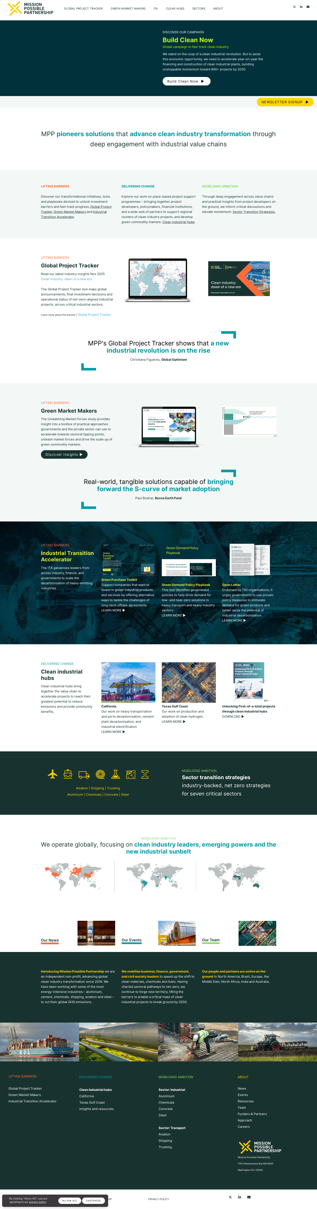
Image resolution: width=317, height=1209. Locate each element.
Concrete (111, 794)
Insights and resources (96, 1109)
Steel (125, 794)
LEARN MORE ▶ (113, 610)
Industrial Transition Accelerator (32, 1101)
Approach (245, 1120)
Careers (244, 1127)
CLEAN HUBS (175, 8)
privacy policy (37, 1202)
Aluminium (75, 794)
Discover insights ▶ (64, 454)
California (86, 1096)
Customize (93, 1200)
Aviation (82, 788)
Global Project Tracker (83, 8)
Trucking (113, 788)
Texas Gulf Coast (92, 1102)
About (218, 8)
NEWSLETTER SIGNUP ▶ (285, 102)
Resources (246, 1101)
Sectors (198, 8)
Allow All (70, 1200)
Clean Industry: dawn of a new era (66, 279)
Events (243, 1095)
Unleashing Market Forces (67, 419)
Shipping (97, 788)
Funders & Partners (252, 1114)
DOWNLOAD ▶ (233, 716)
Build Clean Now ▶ (186, 81)
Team (242, 1108)
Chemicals (94, 794)
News (242, 1088)
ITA (156, 8)
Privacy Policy (158, 1199)
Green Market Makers (128, 8)
